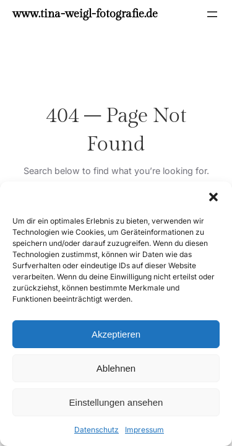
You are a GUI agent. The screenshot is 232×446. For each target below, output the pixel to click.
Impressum (144, 429)
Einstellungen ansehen (116, 402)
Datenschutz (96, 429)
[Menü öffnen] (212, 14)
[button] (213, 197)
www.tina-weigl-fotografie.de (85, 13)
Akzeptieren (116, 334)
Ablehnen (116, 368)
